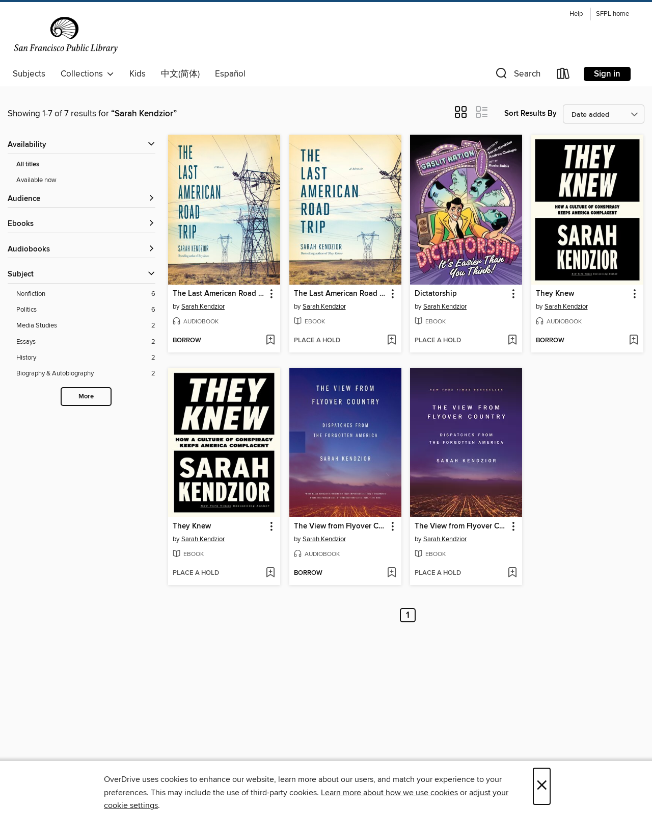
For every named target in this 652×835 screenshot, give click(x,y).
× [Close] (541, 786)
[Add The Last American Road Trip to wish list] (270, 340)
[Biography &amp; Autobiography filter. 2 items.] (85, 373)
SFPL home (612, 14)
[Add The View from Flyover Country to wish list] (391, 573)
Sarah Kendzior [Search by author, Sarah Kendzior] (203, 306)
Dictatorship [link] (436, 293)
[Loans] (563, 76)
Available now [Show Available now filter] (36, 180)
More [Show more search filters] (86, 396)
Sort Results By (530, 113)
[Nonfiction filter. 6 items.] (85, 294)
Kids (137, 74)
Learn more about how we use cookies (389, 793)
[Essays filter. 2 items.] (85, 342)
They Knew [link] (555, 293)
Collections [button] (87, 74)
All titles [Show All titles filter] (27, 164)
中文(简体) (180, 74)
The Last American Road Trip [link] (219, 293)
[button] (517, 76)
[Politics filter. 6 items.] (85, 310)
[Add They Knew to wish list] (633, 340)
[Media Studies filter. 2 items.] (85, 325)
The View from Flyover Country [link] (340, 526)
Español (230, 74)
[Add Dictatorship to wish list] (512, 340)
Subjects (29, 74)
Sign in (607, 74)
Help (576, 14)
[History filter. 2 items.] (85, 357)
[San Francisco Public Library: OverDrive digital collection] (66, 35)
